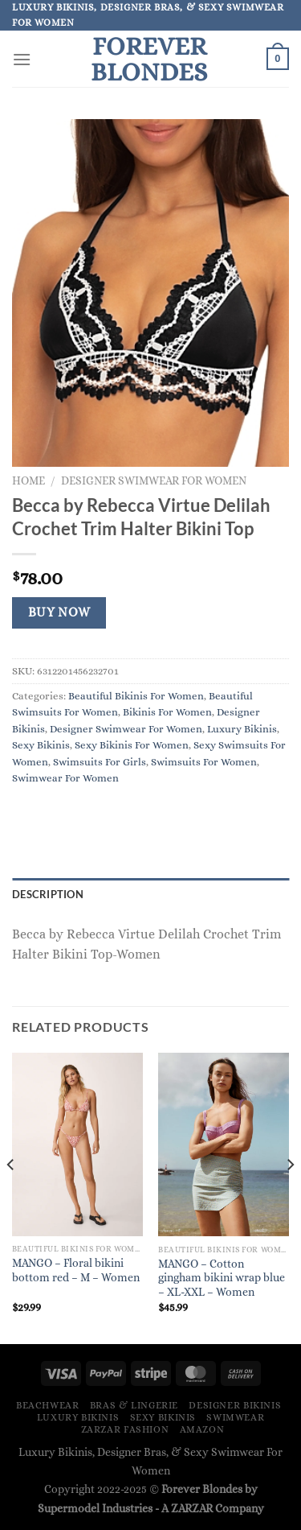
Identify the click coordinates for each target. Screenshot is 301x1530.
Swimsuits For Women (204, 762)
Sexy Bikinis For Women (132, 745)
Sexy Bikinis (41, 745)
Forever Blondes (149, 59)
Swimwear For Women (65, 778)
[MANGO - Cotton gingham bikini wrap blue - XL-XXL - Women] (223, 1144)
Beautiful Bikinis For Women (136, 696)
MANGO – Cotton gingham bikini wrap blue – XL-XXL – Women (221, 1278)
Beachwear (47, 1405)
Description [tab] (47, 894)
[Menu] (21, 59)
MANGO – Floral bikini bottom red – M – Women (76, 1270)
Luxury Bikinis (242, 729)
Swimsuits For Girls (99, 762)
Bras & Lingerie (134, 1405)
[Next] (290, 1196)
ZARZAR (192, 1508)
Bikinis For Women (167, 712)
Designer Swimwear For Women (153, 481)
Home (28, 481)
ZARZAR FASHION (125, 1429)
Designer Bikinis (235, 1405)
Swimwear (235, 1417)
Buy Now (59, 612)
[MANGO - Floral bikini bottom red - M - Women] (77, 1144)
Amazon (202, 1429)
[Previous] (11, 1196)
